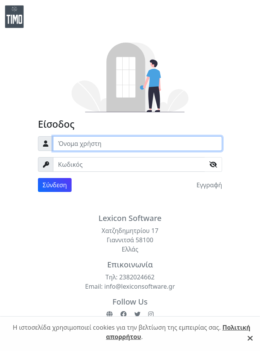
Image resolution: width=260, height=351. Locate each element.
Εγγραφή (209, 185)
